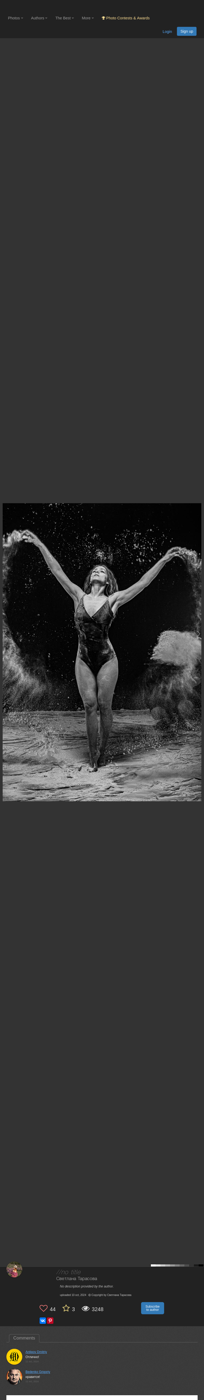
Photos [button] (15, 18)
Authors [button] (39, 18)
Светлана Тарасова (76, 1279)
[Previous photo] (5, 634)
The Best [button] (64, 18)
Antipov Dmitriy (36, 1352)
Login (167, 31)
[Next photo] (199, 634)
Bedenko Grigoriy (38, 1372)
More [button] (88, 18)
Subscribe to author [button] (153, 1308)
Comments (24, 1338)
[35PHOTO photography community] (29, 6)
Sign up (186, 31)
